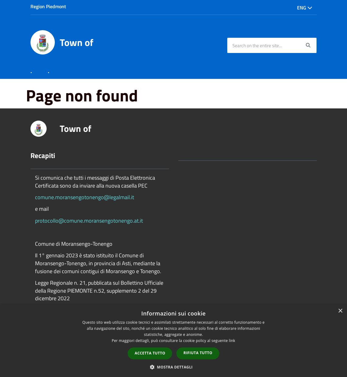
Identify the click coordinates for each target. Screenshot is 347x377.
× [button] (340, 311)
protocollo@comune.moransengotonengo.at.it (89, 221)
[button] (173, 367)
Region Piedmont (48, 6)
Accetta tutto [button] (150, 353)
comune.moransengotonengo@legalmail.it (84, 197)
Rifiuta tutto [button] (197, 352)
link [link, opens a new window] (232, 340)
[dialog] (173, 341)
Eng (304, 7)
